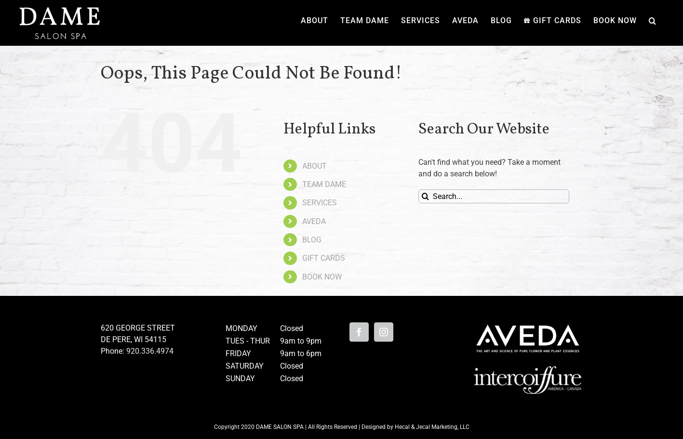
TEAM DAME (324, 184)
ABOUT (314, 166)
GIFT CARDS (323, 258)
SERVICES (319, 202)
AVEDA (314, 221)
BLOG (311, 239)
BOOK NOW (322, 276)
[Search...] (493, 196)
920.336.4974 (150, 351)
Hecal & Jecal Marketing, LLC (432, 427)
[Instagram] (383, 332)
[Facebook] (359, 332)
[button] (652, 20)
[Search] (425, 196)
